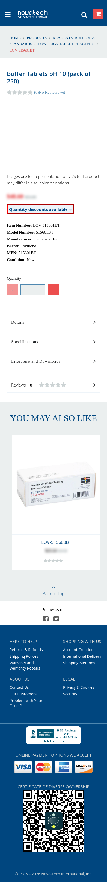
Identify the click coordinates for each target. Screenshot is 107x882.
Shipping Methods (79, 662)
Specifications (53, 342)
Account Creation (78, 649)
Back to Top (53, 588)
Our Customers (23, 693)
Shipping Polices (24, 656)
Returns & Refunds (26, 649)
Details (53, 322)
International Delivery (82, 656)
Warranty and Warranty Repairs (25, 665)
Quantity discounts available (40, 209)
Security (70, 693)
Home (16, 38)
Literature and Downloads (53, 361)
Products (37, 38)
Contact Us (19, 687)
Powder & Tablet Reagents (66, 44)
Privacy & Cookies (78, 687)
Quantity (14, 278)
